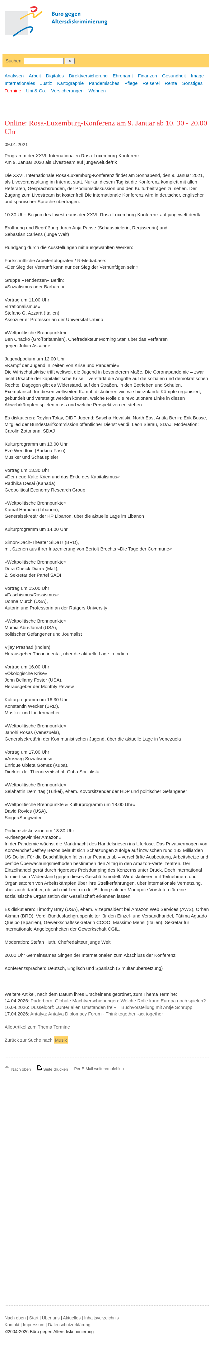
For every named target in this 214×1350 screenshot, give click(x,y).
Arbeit (35, 75)
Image (197, 75)
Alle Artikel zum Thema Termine (37, 1027)
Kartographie (70, 83)
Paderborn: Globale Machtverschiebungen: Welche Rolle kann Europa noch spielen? (118, 1000)
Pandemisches (104, 83)
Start (34, 1317)
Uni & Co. (36, 90)
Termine (13, 90)
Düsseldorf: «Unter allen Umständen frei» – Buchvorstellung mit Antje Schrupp (111, 1007)
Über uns (51, 1317)
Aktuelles (72, 1317)
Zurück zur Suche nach (36, 1040)
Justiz (46, 83)
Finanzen (147, 75)
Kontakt (12, 1324)
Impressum (33, 1324)
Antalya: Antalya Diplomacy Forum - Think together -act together (96, 1013)
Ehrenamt (123, 75)
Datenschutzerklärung (69, 1324)
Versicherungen (67, 90)
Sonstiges (192, 83)
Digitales (55, 75)
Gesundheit (174, 75)
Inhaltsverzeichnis (101, 1317)
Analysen (14, 75)
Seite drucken (52, 1069)
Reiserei (151, 83)
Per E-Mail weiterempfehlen (99, 1068)
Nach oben (18, 1069)
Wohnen (97, 90)
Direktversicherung (88, 75)
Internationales (20, 83)
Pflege (131, 83)
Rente (171, 83)
